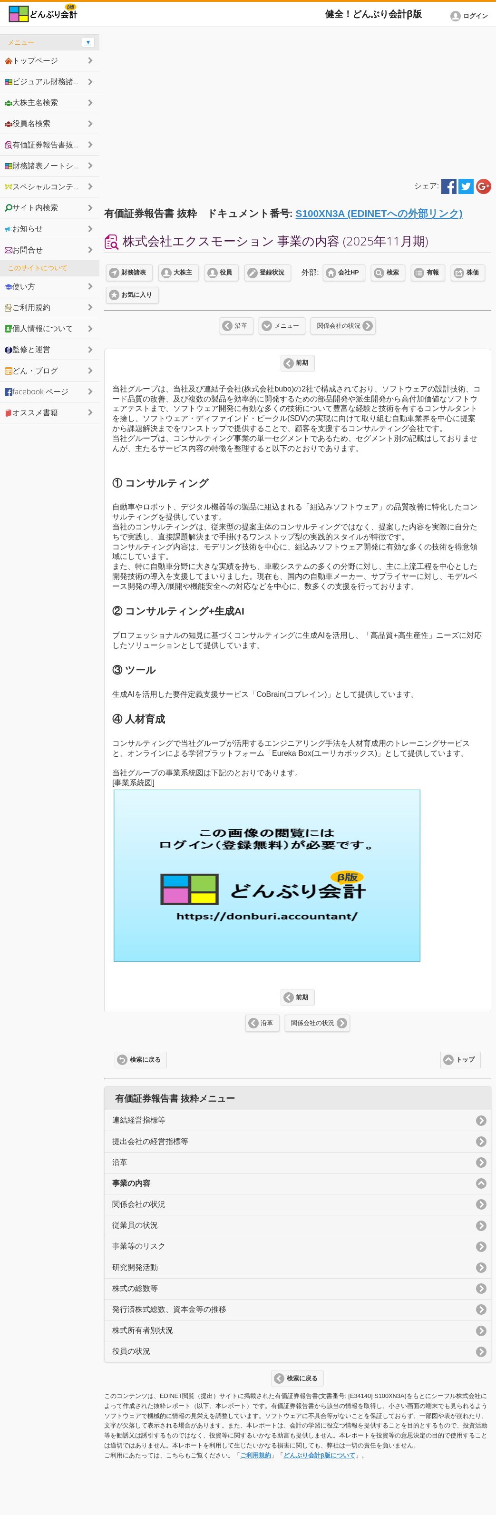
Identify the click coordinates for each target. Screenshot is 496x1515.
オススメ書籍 (31, 412)
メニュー (286, 326)
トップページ (31, 60)
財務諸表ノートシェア (46, 165)
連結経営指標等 (138, 1120)
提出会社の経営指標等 (150, 1141)
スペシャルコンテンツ (46, 186)
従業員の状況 (135, 1225)
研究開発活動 (135, 1267)
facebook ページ (36, 391)
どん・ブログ (31, 370)
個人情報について (39, 328)
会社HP (348, 272)
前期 (302, 363)
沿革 (241, 326)
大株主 (183, 272)
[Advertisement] (297, 100)
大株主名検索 (31, 102)
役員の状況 (131, 1351)
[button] (471, 16)
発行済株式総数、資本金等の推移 (169, 1309)
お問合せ (24, 249)
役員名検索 (27, 123)
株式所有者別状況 (142, 1330)
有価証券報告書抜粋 (43, 144)
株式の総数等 (135, 1288)
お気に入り (136, 295)
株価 (473, 272)
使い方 (20, 286)
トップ (465, 1059)
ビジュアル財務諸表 (43, 81)
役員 (226, 272)
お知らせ (24, 228)
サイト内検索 (31, 207)
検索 (393, 272)
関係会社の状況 (338, 326)
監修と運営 (27, 349)
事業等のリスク (138, 1246)
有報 (433, 272)
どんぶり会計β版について (319, 1455)
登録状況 (272, 272)
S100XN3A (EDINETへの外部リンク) (379, 213)
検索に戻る (145, 1059)
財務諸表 (133, 272)
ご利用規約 (255, 1455)
